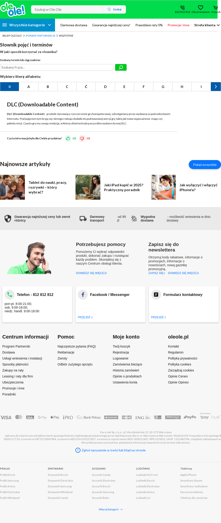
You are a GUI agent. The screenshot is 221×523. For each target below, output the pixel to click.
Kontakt (173, 346)
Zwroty (62, 358)
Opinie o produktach (127, 376)
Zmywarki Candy (58, 498)
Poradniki (9, 394)
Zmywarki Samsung (60, 486)
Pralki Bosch (7, 474)
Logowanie (120, 358)
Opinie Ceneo (178, 376)
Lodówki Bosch (145, 480)
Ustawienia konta (125, 382)
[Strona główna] (13, 9)
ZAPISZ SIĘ (156, 273)
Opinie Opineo (178, 382)
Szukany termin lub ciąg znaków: (20, 60)
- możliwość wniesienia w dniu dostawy (170, 218)
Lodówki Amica (145, 492)
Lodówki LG (143, 498)
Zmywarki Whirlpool (60, 492)
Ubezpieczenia (12, 382)
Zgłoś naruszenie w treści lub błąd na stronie (114, 450)
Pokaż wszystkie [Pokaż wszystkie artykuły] (205, 165)
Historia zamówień (126, 370)
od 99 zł (103, 218)
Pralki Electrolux (10, 492)
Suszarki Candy (101, 474)
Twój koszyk (121, 346)
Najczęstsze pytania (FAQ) (77, 346)
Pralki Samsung (9, 480)
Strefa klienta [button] (204, 25)
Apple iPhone (188, 474)
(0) (74, 138)
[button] (39, 218)
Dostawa (8, 352)
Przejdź (85, 317)
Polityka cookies (179, 364)
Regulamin (175, 352)
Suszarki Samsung (103, 492)
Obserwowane (200, 12)
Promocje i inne (13, 388)
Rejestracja (121, 352)
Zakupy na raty (13, 370)
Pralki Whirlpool (10, 498)
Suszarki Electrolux (103, 480)
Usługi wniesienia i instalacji (22, 358)
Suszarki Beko (100, 498)
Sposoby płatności (15, 364)
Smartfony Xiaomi (191, 480)
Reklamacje (66, 352)
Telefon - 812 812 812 (35, 295)
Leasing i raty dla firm (17, 376)
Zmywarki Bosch (58, 474)
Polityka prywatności (182, 358)
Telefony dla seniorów (193, 498)
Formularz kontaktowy (183, 295)
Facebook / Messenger (110, 295)
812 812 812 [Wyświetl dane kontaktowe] (182, 12)
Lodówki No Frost (147, 474)
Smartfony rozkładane (194, 486)
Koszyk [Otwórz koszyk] (216, 12)
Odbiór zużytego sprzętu (75, 364)
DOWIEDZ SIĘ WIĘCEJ (91, 273)
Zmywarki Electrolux (60, 480)
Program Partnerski (16, 346)
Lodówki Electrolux (148, 486)
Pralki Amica (7, 486)
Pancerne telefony (191, 492)
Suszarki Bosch (101, 486)
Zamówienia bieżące (127, 364)
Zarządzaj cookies (181, 370)
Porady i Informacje (40, 35)
